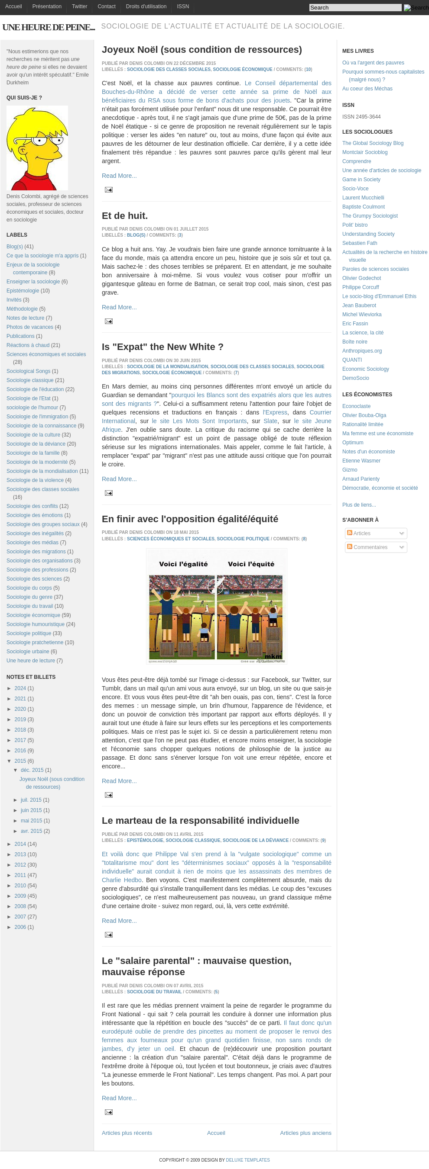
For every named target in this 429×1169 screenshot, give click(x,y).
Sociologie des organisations (39, 561)
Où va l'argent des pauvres (373, 63)
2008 (20, 906)
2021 (20, 699)
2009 (20, 896)
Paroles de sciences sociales (375, 269)
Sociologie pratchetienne (34, 642)
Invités (14, 300)
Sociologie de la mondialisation (42, 471)
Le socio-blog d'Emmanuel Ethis (379, 296)
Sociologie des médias (32, 543)
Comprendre (356, 161)
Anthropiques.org (362, 351)
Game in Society (361, 180)
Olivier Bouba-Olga (364, 415)
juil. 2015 (31, 800)
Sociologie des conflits (32, 506)
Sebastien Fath (359, 243)
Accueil (13, 6)
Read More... (119, 175)
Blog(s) (14, 247)
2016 (20, 751)
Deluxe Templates (248, 1160)
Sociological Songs (28, 371)
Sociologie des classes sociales (42, 489)
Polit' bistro (354, 225)
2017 (20, 740)
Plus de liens (357, 505)
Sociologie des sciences (34, 579)
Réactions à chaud (27, 345)
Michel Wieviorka (362, 315)
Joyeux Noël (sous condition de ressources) (202, 49)
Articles (358, 533)
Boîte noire (354, 342)
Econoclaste (356, 406)
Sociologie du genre (29, 597)
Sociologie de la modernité (37, 462)
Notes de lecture (25, 318)
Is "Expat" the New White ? (163, 346)
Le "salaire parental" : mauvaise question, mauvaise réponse (197, 966)
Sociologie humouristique (35, 624)
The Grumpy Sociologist (370, 216)
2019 (20, 719)
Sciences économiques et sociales (46, 354)
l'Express (275, 412)
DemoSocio (355, 378)
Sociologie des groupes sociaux (43, 524)
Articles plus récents (127, 1133)
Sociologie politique (28, 633)
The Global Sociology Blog (372, 143)
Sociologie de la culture (33, 435)
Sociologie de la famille (33, 453)
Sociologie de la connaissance (41, 426)
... (374, 505)
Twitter (79, 6)
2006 (20, 927)
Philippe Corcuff (360, 287)
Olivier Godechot (361, 278)
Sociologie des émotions (34, 515)
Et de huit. (125, 215)
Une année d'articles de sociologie (381, 170)
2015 (20, 761)
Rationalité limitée (363, 424)
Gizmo (350, 470)
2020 (20, 709)
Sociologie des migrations (36, 552)
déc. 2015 (32, 770)
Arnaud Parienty (361, 479)
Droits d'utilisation (146, 6)
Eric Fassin (355, 324)
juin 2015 (31, 810)
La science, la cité (363, 333)
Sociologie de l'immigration (37, 417)
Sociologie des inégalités (35, 533)
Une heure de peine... (48, 27)
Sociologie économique (33, 615)
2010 (20, 886)
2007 (20, 917)
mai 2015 (31, 821)
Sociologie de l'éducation (35, 389)
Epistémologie (22, 291)
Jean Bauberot (359, 305)
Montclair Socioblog (365, 152)
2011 (20, 875)
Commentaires (367, 547)
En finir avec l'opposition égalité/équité (190, 519)
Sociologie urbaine (27, 652)
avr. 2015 (31, 831)
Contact (106, 6)
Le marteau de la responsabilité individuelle (200, 820)
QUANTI (352, 360)
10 (308, 69)
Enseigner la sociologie (33, 282)
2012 (20, 865)
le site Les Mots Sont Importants (199, 421)
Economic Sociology (365, 369)
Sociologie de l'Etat (28, 398)
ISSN (183, 6)
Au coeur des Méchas (367, 89)
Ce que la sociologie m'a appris (42, 256)
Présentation (47, 6)
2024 (20, 688)
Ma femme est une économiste (377, 433)
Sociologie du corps (29, 588)
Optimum (353, 443)
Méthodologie (22, 309)
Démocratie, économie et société (380, 488)
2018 (20, 730)
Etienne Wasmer (361, 461)
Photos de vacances (29, 327)
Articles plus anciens (306, 1133)
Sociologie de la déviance (35, 444)
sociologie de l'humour (32, 408)
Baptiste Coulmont (363, 207)
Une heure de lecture (30, 661)
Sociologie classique (30, 380)
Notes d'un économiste (368, 452)
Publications (20, 336)
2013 (20, 854)
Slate (270, 421)
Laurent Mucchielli (363, 198)
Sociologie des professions (37, 570)
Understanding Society (368, 234)
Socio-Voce (355, 189)
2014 (20, 844)
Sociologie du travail (29, 606)
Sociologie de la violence (35, 480)
